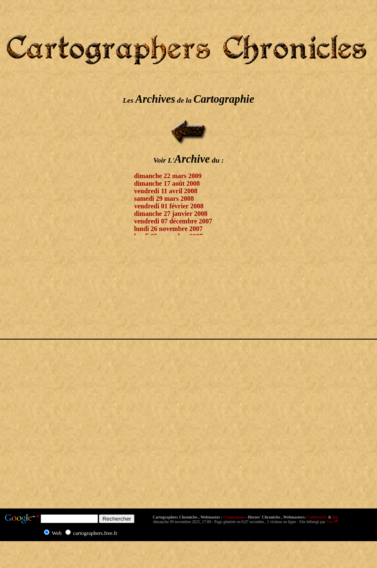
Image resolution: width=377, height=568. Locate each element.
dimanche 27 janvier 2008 (170, 213)
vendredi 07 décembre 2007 (173, 221)
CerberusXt (317, 517)
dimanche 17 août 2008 (167, 183)
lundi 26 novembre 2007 (168, 228)
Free (329, 521)
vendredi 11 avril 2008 (165, 191)
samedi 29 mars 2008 (164, 198)
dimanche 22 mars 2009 (167, 175)
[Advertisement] (33, 238)
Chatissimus (233, 517)
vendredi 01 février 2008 (169, 206)
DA (335, 517)
